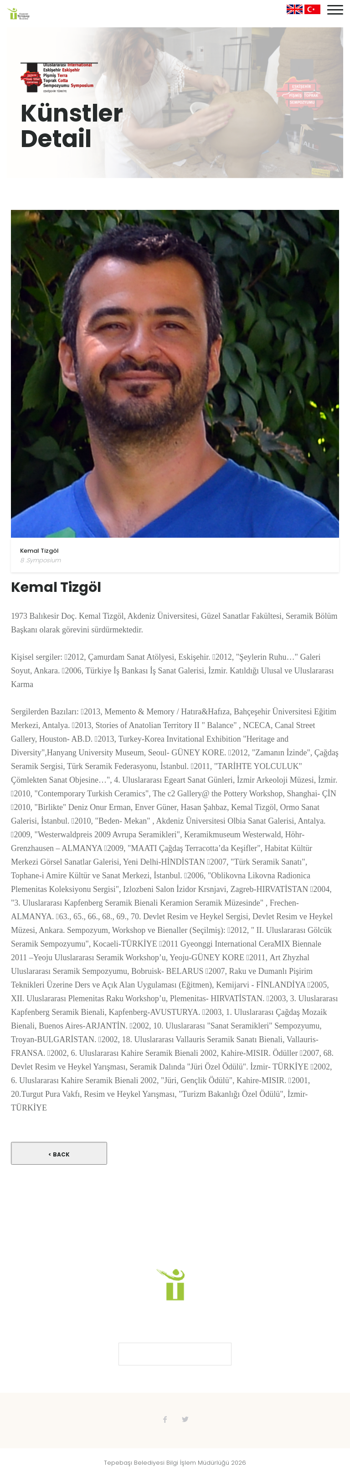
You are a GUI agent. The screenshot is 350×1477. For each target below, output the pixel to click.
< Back (59, 1154)
